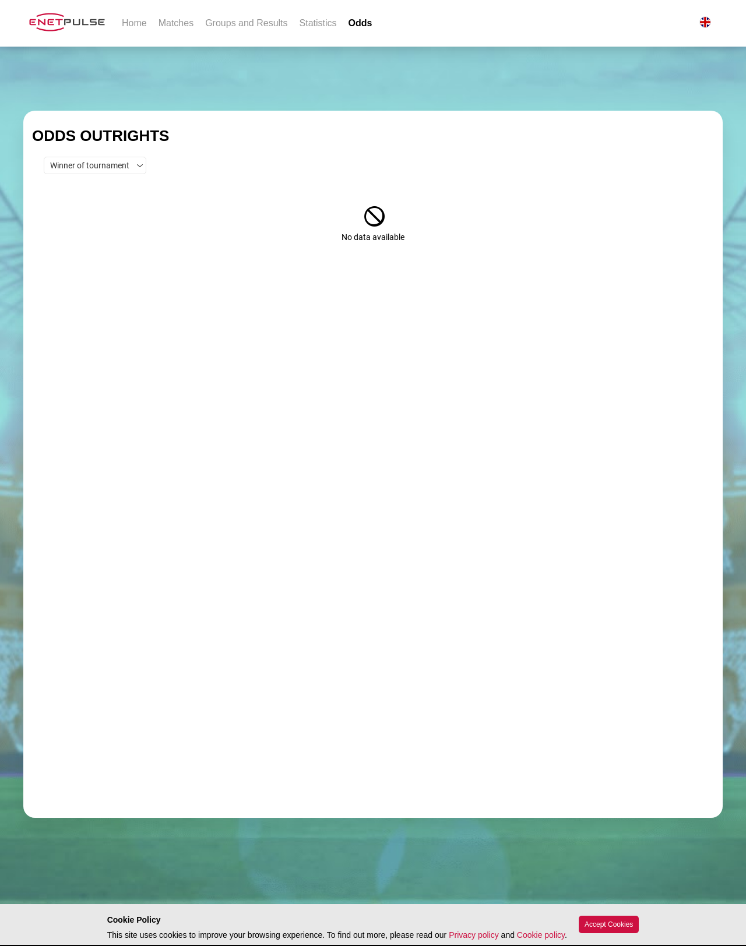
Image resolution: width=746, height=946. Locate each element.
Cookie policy (541, 935)
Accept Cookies (609, 924)
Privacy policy (474, 935)
